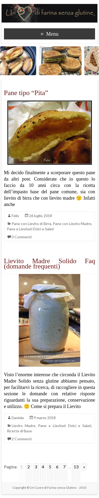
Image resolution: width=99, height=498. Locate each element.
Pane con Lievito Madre (72, 223)
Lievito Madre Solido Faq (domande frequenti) (49, 263)
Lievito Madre (23, 425)
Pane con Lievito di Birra (31, 223)
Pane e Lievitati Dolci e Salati (30, 229)
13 (76, 466)
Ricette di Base (19, 431)
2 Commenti (22, 439)
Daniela (18, 417)
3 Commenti (22, 237)
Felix (15, 215)
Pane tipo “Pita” (26, 93)
